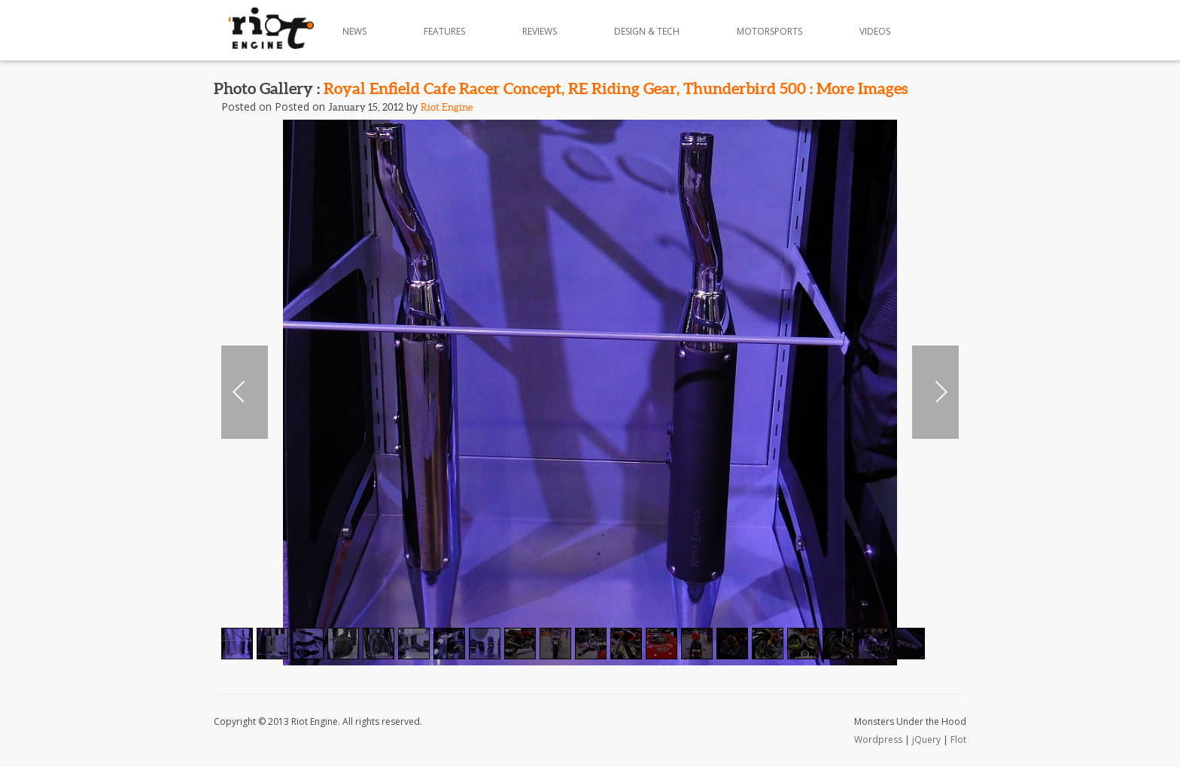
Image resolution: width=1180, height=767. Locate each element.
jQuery (926, 739)
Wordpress (878, 739)
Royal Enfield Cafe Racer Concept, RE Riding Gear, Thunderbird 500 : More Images (616, 88)
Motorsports (769, 31)
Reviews (539, 31)
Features (444, 31)
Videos (874, 31)
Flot (958, 739)
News (354, 31)
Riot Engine (447, 107)
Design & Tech (647, 31)
